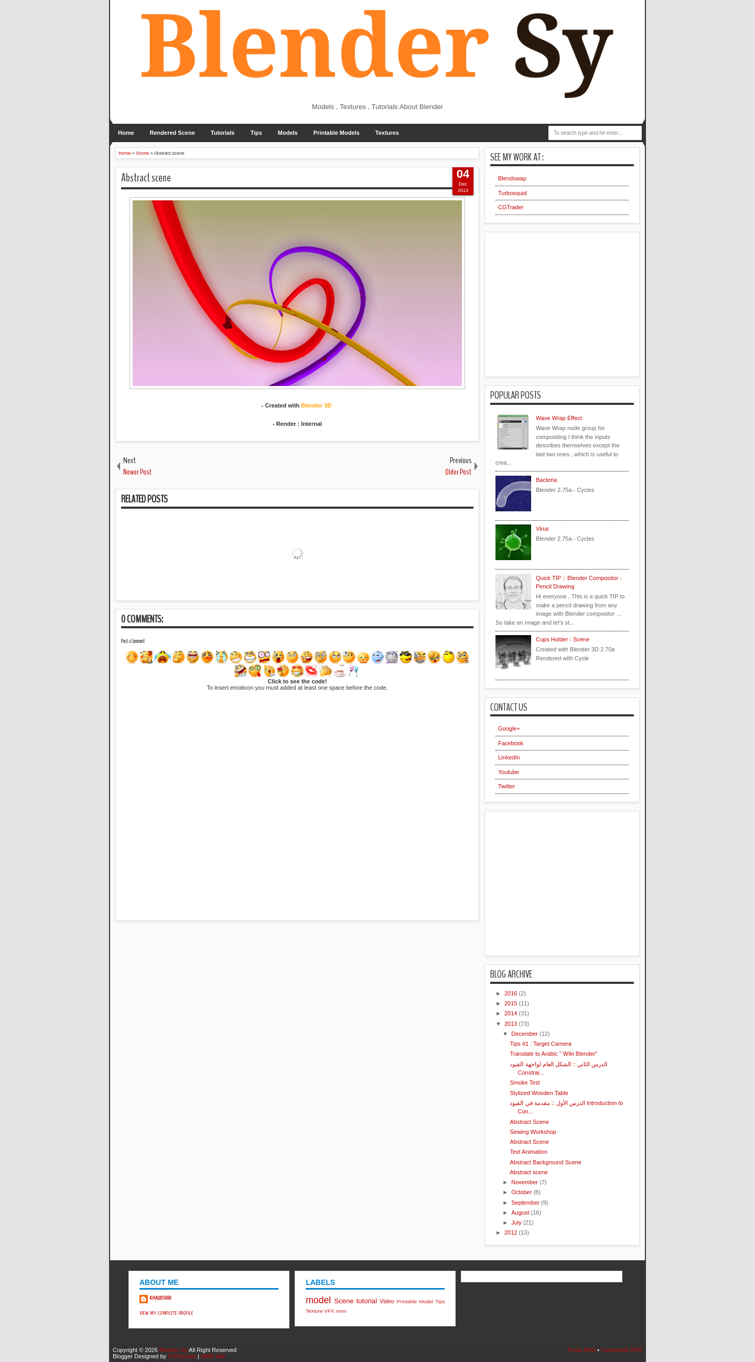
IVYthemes (182, 1356)
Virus (542, 529)
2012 (511, 1232)
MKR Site (213, 1356)
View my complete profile (166, 1313)
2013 (511, 1024)
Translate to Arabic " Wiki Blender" (553, 1053)
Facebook (510, 743)
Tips (256, 133)
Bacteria (546, 480)
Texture (314, 1311)
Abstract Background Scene (545, 1162)
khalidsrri (160, 1298)
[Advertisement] (194, 994)
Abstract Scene (529, 1122)
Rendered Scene (172, 133)
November (525, 1182)
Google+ (509, 728)
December (525, 1034)
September (526, 1202)
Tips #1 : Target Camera (540, 1044)
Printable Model (414, 1301)
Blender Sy (173, 1350)
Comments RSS (621, 1350)
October (522, 1192)
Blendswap (512, 178)
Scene (343, 1301)
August (521, 1212)
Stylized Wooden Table (539, 1093)
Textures (387, 133)
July (517, 1222)
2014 (511, 1013)
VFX (329, 1311)
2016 (511, 993)
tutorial (367, 1301)
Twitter (506, 786)
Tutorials (223, 133)
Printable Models (337, 133)
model (318, 1300)
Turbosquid (512, 193)
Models (288, 133)
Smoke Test (525, 1082)
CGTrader (511, 207)
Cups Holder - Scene (562, 639)
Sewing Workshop (533, 1132)
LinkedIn (509, 757)
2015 (511, 1003)
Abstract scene (146, 178)
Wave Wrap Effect (559, 418)
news (341, 1311)
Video (387, 1301)
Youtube (508, 772)
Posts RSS (582, 1350)
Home (126, 133)
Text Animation (528, 1152)
